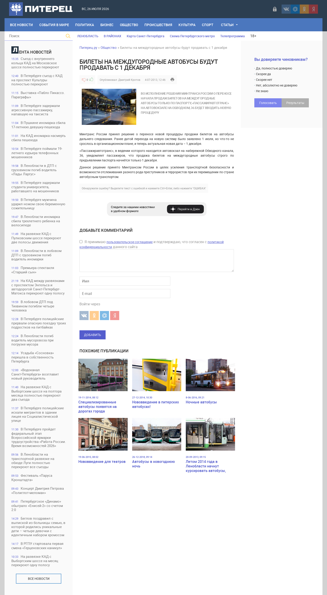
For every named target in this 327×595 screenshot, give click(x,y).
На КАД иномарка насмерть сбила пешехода (38, 137)
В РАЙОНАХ (112, 36)
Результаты (295, 103)
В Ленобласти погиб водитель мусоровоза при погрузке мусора (32, 339)
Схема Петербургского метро (192, 36)
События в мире (54, 24)
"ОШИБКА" (199, 188)
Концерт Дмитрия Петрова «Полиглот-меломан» (37, 490)
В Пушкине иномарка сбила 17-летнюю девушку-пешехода (38, 124)
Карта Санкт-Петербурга (145, 36)
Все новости (39, 578)
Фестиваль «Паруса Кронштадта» (31, 477)
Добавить (92, 335)
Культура (187, 24)
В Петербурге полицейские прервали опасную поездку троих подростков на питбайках (38, 322)
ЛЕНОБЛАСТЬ (87, 36)
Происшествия (158, 24)
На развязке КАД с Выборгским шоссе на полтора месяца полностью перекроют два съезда (36, 393)
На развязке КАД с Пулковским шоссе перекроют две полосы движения (36, 237)
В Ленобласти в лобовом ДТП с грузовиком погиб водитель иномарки (36, 254)
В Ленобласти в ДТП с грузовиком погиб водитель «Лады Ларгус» (34, 169)
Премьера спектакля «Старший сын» (32, 269)
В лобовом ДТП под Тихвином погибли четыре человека (32, 305)
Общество (129, 24)
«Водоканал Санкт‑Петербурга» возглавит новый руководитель (35, 374)
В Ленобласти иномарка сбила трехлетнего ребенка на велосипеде (35, 220)
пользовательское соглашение (130, 242)
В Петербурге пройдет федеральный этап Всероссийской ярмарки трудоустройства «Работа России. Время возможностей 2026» (38, 437)
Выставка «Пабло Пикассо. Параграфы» (38, 94)
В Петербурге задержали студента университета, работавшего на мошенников (35, 186)
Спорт (207, 24)
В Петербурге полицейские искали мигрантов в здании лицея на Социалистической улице (37, 414)
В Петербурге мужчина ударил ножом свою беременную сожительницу (38, 203)
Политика (84, 24)
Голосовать (268, 103)
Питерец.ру (88, 47)
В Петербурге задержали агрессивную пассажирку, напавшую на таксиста (35, 109)
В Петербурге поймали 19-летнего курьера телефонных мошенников (36, 152)
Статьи (227, 24)
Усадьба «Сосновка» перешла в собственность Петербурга (32, 357)
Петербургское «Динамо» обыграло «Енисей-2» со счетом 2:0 (37, 505)
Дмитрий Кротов (129, 79)
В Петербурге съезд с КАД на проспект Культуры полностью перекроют (36, 79)
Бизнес (107, 24)
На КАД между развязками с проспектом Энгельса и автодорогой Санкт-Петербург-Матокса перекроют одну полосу (37, 286)
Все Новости (21, 24)
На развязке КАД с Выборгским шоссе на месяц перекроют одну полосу (34, 560)
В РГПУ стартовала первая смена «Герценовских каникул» (37, 545)
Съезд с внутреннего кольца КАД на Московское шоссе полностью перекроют (35, 62)
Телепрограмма (232, 36)
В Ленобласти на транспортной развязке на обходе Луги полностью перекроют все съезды (32, 460)
